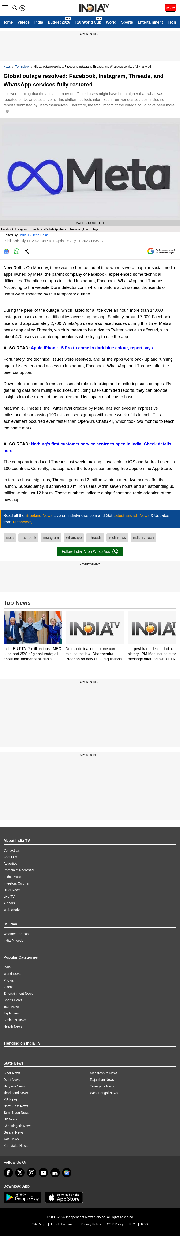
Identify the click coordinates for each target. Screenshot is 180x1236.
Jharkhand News (16, 1093)
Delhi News (12, 1080)
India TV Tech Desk (33, 235)
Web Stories (12, 910)
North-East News (16, 1106)
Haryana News (14, 1086)
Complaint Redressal (19, 870)
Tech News (117, 538)
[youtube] (43, 1172)
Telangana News (102, 1086)
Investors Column (16, 883)
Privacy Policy (91, 1224)
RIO (132, 1224)
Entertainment (150, 22)
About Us (10, 857)
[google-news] (66, 1172)
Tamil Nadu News (16, 1113)
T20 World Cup (88, 22)
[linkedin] (55, 1172)
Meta (10, 538)
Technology (22, 66)
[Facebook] (8, 1172)
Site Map (38, 1224)
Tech (172, 22)
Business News (15, 1020)
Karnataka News (16, 1145)
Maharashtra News (104, 1073)
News (7, 66)
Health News (13, 1026)
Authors (9, 903)
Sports (127, 22)
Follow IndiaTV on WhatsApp (90, 551)
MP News (11, 1099)
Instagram (51, 538)
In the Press (12, 877)
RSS (144, 1224)
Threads (95, 538)
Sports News (13, 1000)
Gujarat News (13, 1132)
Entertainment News (18, 993)
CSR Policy (115, 1224)
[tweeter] (20, 1172)
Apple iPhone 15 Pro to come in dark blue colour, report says (92, 348)
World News (12, 974)
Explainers (11, 1013)
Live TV (9, 896)
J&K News (11, 1139)
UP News (10, 1119)
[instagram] (31, 1172)
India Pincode (13, 940)
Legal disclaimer (63, 1224)
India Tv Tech (143, 538)
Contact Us (12, 850)
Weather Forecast (17, 934)
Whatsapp (74, 538)
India (38, 22)
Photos (9, 980)
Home (7, 22)
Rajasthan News (102, 1080)
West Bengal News (104, 1093)
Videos (23, 22)
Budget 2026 (59, 22)
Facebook (28, 538)
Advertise (10, 863)
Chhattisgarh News (17, 1126)
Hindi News (12, 890)
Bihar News (12, 1073)
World (111, 22)
